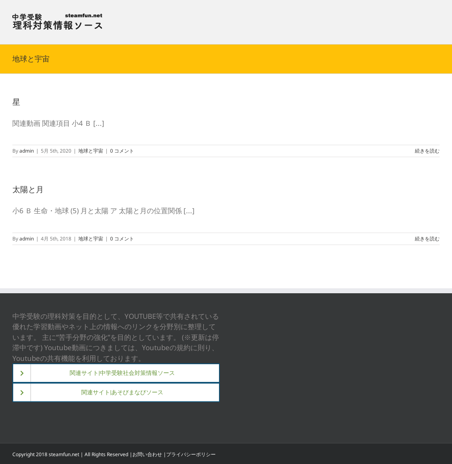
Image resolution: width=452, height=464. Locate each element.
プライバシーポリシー (191, 454)
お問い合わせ (147, 454)
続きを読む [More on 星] (427, 150)
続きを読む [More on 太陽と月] (427, 238)
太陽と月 (28, 189)
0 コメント (122, 150)
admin (26, 150)
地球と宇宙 (90, 150)
